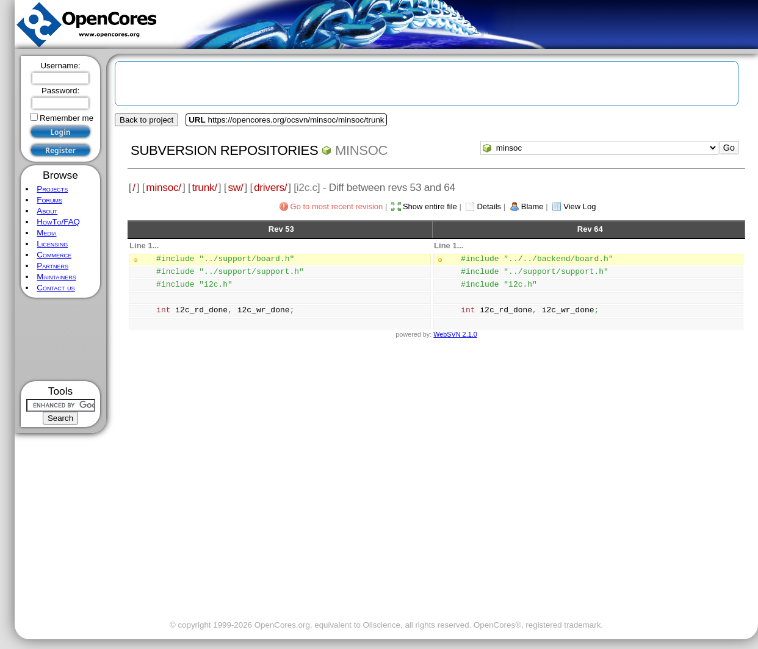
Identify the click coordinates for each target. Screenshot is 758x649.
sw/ (235, 187)
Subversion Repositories (224, 150)
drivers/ (270, 187)
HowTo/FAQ (58, 221)
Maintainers (56, 276)
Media (46, 232)
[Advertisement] (61, 339)
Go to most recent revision (337, 206)
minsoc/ (163, 187)
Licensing (52, 243)
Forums (49, 199)
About (47, 210)
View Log (579, 206)
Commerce (54, 254)
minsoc (361, 150)
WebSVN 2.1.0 (455, 334)
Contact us (55, 287)
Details (489, 206)
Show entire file (430, 206)
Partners (52, 265)
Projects (52, 188)
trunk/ (204, 187)
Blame (532, 206)
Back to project (146, 119)
